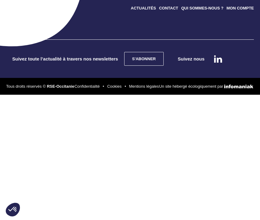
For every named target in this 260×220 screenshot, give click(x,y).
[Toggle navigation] (20, 12)
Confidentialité (86, 86)
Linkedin (218, 59)
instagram (235, 59)
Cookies (114, 86)
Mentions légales (144, 86)
